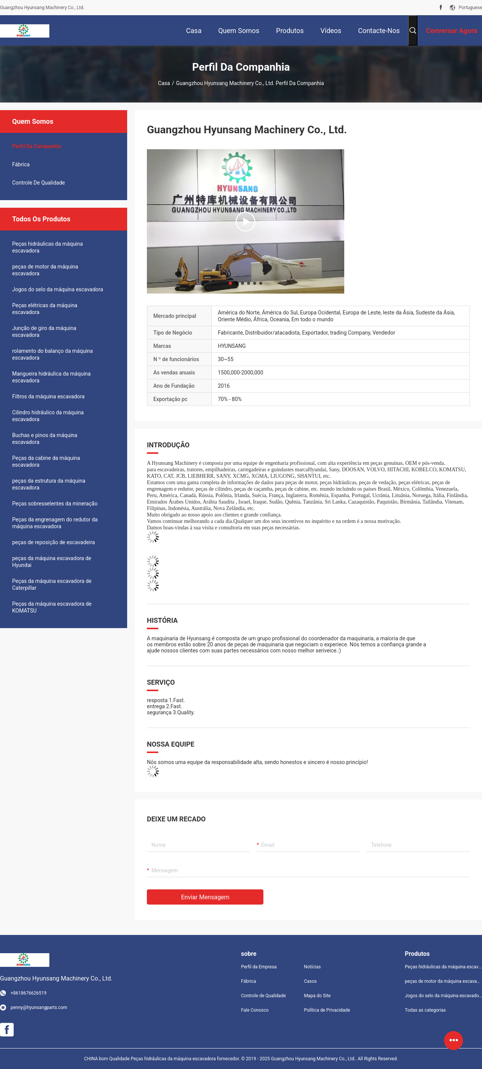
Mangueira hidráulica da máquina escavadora (51, 377)
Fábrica (21, 164)
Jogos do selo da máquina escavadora (57, 289)
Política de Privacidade (327, 1010)
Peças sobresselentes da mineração (55, 504)
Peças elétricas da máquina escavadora (44, 308)
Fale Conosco (255, 1010)
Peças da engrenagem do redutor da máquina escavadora (55, 522)
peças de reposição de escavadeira (53, 542)
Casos (310, 981)
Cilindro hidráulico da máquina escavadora (48, 415)
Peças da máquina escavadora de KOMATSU (51, 607)
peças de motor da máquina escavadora (45, 270)
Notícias (312, 967)
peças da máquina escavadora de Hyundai (51, 561)
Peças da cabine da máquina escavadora (46, 461)
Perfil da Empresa (259, 967)
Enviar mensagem (205, 897)
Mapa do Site (317, 995)
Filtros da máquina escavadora (48, 396)
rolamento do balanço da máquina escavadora (52, 354)
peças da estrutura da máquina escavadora (48, 484)
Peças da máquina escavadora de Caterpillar (51, 584)
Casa (164, 83)
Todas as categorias (425, 1010)
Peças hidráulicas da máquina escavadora (47, 247)
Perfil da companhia (36, 146)
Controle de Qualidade (38, 183)
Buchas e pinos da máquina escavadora (44, 438)
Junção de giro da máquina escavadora (44, 331)
